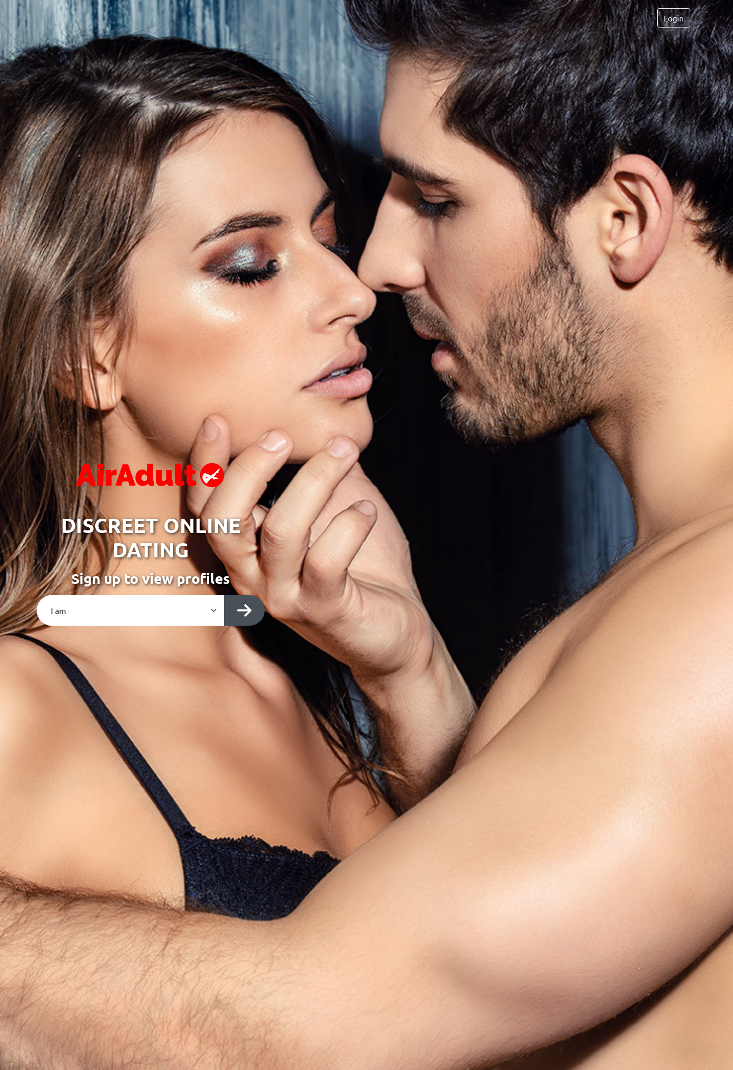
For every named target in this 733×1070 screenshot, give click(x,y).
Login (674, 18)
